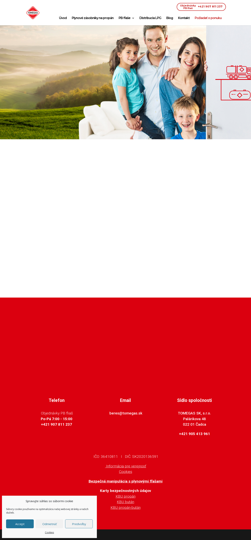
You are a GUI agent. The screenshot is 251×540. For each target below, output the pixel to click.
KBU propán (126, 496)
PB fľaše (124, 18)
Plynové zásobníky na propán (93, 18)
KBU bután (125, 502)
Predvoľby (79, 524)
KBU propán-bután (126, 507)
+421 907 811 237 (201, 7)
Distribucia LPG (150, 18)
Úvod (63, 18)
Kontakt (184, 18)
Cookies (49, 532)
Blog (169, 18)
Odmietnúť (49, 524)
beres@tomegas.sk (125, 413)
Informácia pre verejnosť (125, 466)
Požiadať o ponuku (208, 18)
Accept (20, 524)
